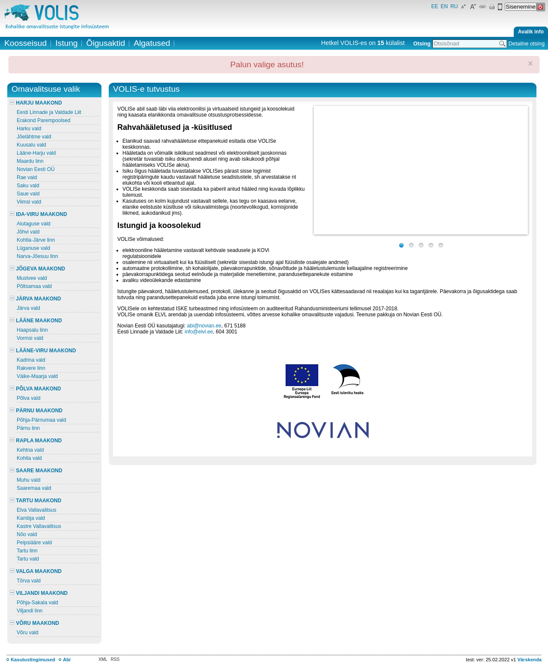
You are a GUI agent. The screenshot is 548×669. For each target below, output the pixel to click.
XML (102, 659)
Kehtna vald (30, 450)
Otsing (421, 43)
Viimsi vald (29, 202)
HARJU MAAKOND (36, 103)
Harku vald (29, 129)
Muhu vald (28, 480)
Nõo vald (27, 534)
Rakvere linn (31, 368)
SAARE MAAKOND (36, 471)
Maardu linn (30, 161)
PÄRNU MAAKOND (36, 411)
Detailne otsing (527, 43)
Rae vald (27, 177)
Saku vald (28, 186)
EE (434, 6)
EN (444, 6)
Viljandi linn (30, 611)
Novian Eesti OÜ (36, 169)
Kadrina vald (31, 360)
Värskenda (529, 659)
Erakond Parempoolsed (43, 120)
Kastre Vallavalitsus (39, 526)
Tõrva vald (29, 581)
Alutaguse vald (34, 224)
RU (454, 6)
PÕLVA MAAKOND (35, 389)
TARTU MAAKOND (35, 501)
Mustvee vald (32, 278)
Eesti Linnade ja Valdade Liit (49, 112)
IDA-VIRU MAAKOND (38, 214)
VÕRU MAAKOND (34, 623)
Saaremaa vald (34, 488)
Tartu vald (28, 559)
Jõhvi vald (28, 232)
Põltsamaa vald (34, 286)
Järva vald (28, 308)
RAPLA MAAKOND (36, 441)
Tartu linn (27, 551)
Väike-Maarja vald (37, 376)
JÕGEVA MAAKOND (37, 269)
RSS (115, 659)
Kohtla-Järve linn (36, 240)
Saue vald (28, 194)
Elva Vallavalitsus (36, 510)
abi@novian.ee (204, 326)
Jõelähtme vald (34, 137)
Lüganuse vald (33, 248)
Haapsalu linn (32, 330)
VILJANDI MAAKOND (39, 593)
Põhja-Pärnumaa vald (41, 420)
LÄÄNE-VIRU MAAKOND (43, 351)
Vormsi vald (30, 338)
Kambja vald (31, 518)
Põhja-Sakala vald (37, 603)
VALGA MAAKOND (36, 571)
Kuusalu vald (31, 145)
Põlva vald (28, 398)
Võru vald (28, 633)
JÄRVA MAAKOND (35, 299)
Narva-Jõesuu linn (37, 256)
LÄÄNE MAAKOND (36, 321)
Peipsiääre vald (34, 543)
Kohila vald (29, 458)
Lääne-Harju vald (36, 153)
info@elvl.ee (199, 332)
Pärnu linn (28, 428)
